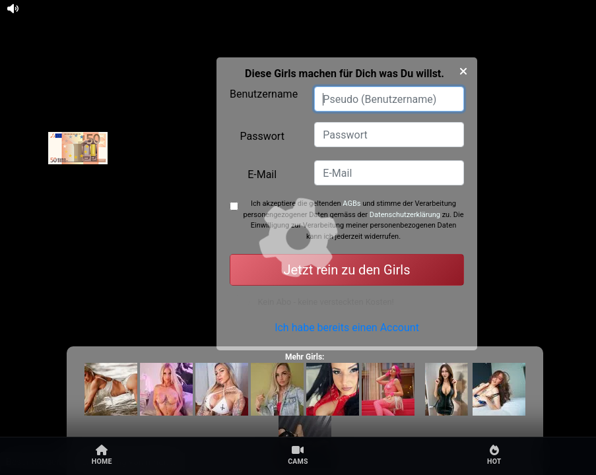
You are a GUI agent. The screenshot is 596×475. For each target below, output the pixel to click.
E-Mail (262, 174)
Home (102, 455)
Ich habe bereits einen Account (347, 335)
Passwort (262, 136)
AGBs (351, 203)
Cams (298, 455)
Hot (494, 455)
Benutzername (264, 94)
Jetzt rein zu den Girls (347, 270)
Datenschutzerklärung (405, 214)
